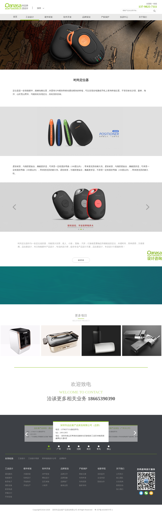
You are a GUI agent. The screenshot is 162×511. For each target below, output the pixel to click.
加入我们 (119, 489)
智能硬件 (29, 91)
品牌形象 (64, 478)
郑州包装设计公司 (49, 458)
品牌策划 (86, 17)
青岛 (99, 447)
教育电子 (8, 482)
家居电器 (8, 489)
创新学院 (102, 468)
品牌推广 (64, 482)
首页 (15, 17)
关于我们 (143, 17)
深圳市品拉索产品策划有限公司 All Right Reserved (72, 510)
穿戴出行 (8, 493)
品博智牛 (62, 458)
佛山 (109, 447)
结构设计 (27, 478)
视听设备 (8, 485)
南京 (89, 447)
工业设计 (30, 17)
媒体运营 (64, 485)
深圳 (40, 8)
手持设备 (8, 497)
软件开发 (67, 17)
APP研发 (45, 474)
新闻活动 (119, 485)
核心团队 (119, 478)
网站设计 (45, 478)
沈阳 (79, 447)
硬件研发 (49, 17)
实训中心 (124, 17)
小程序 (44, 485)
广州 (59, 447)
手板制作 (27, 482)
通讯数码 (8, 474)
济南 (69, 447)
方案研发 (27, 474)
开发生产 (27, 485)
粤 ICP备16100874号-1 (104, 510)
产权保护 (105, 17)
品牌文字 (64, 474)
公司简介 (119, 474)
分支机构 (119, 482)
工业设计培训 (33, 458)
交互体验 (45, 482)
